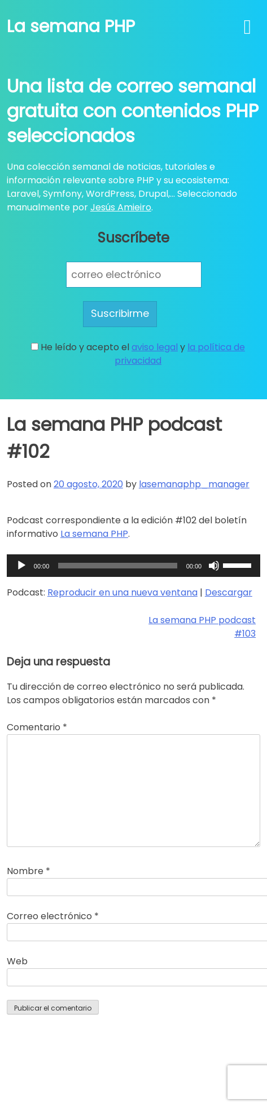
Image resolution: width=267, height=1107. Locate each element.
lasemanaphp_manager (194, 484)
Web (17, 961)
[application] (133, 565)
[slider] (117, 565)
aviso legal (155, 347)
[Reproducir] (21, 565)
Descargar (228, 592)
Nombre (28, 871)
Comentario (37, 727)
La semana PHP (71, 26)
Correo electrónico (53, 916)
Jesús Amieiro (120, 207)
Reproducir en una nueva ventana (122, 592)
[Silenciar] (214, 565)
